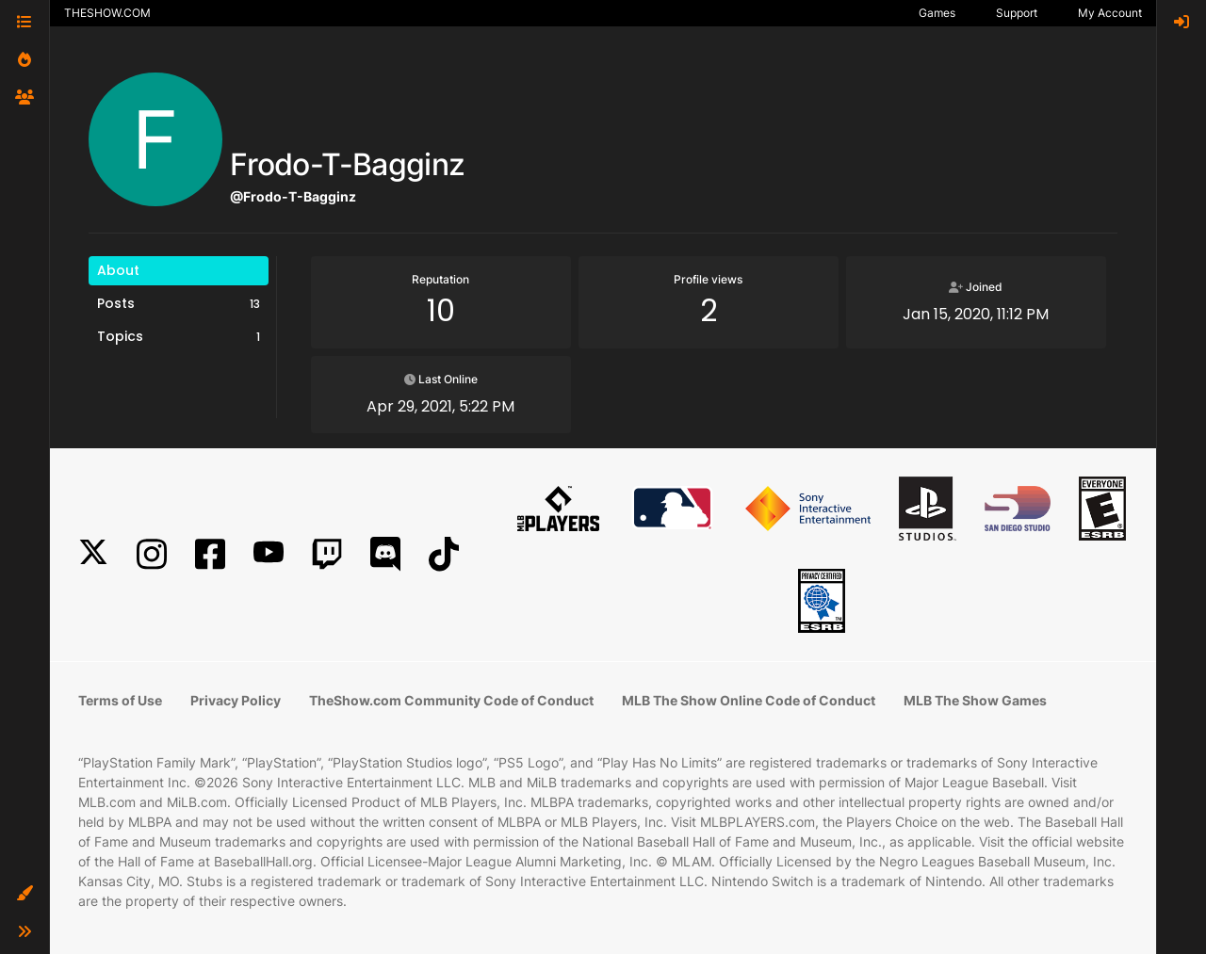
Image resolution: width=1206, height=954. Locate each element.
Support (1016, 13)
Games (937, 13)
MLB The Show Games (975, 700)
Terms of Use (120, 700)
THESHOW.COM (107, 13)
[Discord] (385, 554)
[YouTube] (268, 554)
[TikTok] (444, 554)
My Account (1110, 13)
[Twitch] (327, 554)
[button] (24, 894)
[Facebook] (210, 554)
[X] (93, 554)
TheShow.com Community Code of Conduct (451, 700)
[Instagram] (152, 554)
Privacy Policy (235, 700)
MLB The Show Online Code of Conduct (748, 700)
